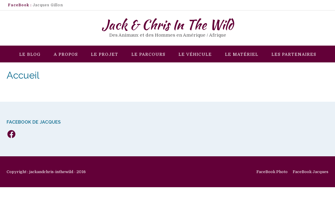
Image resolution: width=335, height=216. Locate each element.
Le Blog (29, 54)
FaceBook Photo (272, 172)
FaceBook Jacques (310, 172)
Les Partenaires (293, 54)
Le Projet (104, 54)
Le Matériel (241, 54)
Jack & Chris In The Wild (167, 25)
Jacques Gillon (48, 5)
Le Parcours (148, 54)
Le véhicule (195, 54)
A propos (66, 54)
